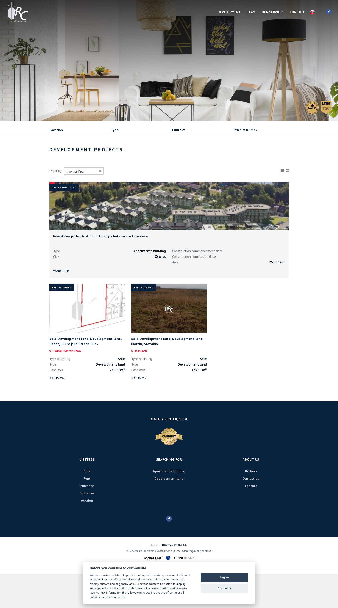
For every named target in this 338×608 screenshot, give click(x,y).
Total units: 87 (64, 221)
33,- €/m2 (57, 411)
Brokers (251, 505)
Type (114, 130)
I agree (224, 577)
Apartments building (169, 505)
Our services (273, 12)
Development (229, 12)
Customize (224, 588)
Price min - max (245, 130)
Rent (82, 153)
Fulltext (178, 130)
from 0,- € (61, 305)
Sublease (134, 153)
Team (251, 12)
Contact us (251, 512)
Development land (168, 512)
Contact (297, 12)
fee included (62, 321)
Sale (61, 153)
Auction (87, 534)
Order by (55, 204)
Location (56, 130)
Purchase (107, 153)
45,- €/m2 (139, 411)
